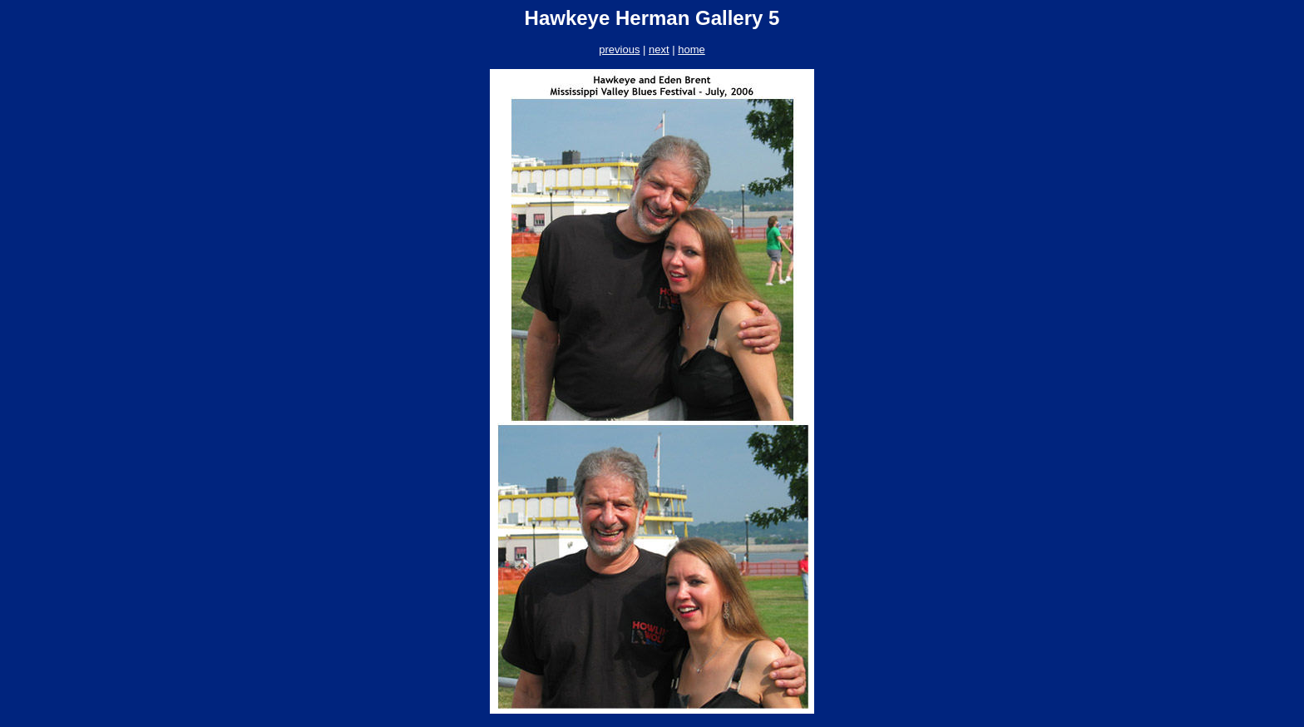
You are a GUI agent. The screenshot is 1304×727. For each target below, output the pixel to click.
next (659, 49)
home (691, 49)
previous (619, 49)
